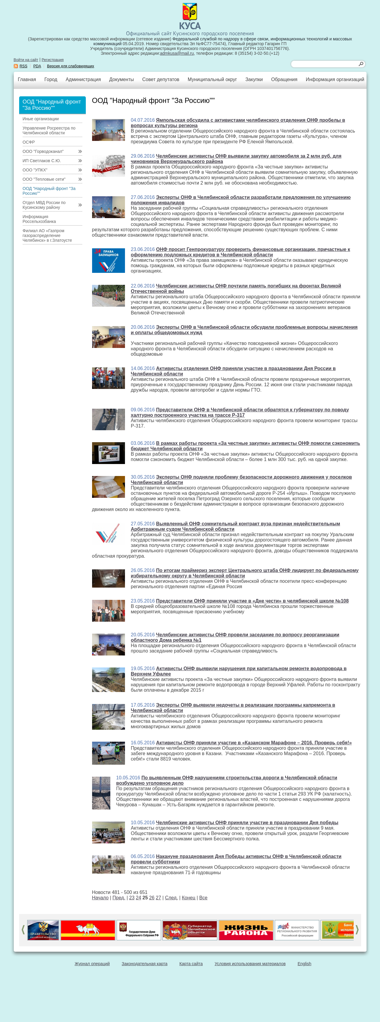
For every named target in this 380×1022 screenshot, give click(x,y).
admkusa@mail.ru (177, 53)
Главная (27, 79)
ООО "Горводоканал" (43, 151)
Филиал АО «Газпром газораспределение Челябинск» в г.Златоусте (47, 235)
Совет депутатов (160, 79)
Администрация (83, 79)
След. (171, 897)
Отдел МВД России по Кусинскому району (44, 205)
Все (203, 897)
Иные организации (41, 118)
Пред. (118, 897)
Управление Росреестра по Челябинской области (49, 130)
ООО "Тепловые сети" (44, 179)
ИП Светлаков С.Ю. (42, 160)
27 (158, 897)
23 (132, 897)
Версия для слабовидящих (70, 66)
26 (152, 897)
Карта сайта (191, 963)
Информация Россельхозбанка (39, 219)
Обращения (284, 79)
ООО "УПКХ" (35, 170)
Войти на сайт (26, 60)
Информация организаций (335, 79)
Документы (121, 79)
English (304, 963)
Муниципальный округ (212, 79)
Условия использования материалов (250, 963)
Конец (188, 897)
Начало (100, 897)
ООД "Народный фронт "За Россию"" (49, 191)
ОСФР (29, 142)
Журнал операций (92, 963)
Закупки (254, 79)
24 (138, 897)
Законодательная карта (144, 963)
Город (50, 79)
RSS (24, 66)
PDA (37, 66)
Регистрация (53, 60)
